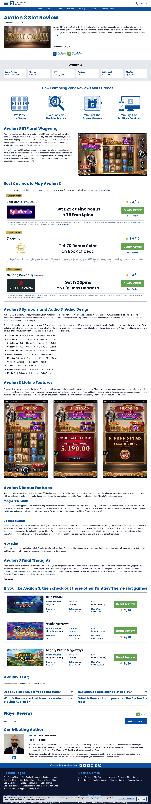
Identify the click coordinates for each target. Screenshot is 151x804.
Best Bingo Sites (10, 783)
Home (39, 9)
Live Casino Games (115, 777)
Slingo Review (58, 803)
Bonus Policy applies (63, 224)
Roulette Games (99, 780)
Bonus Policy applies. (36, 297)
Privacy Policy (97, 803)
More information (126, 799)
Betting (82, 9)
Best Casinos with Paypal (14, 789)
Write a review (136, 721)
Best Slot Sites (10, 780)
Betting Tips (34, 789)
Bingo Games (132, 777)
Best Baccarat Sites (29, 783)
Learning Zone (108, 9)
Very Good (61, 54)
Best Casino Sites (11, 777)
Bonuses (70, 9)
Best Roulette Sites (11, 786)
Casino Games (84, 777)
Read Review (132, 216)
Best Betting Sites (26, 780)
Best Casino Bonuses (31, 777)
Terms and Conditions (115, 803)
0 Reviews (75, 54)
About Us (143, 3)
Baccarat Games (135, 780)
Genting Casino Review (39, 803)
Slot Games (99, 777)
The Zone (93, 9)
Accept (141, 799)
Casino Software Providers (15, 803)
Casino (50, 9)
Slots (59, 9)
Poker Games (83, 780)
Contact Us (82, 803)
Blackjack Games (117, 780)
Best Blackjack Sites (31, 786)
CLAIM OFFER (133, 210)
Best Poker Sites (47, 783)
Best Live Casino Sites (47, 780)
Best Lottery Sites (50, 786)
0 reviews (144, 714)
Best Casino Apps (50, 777)
